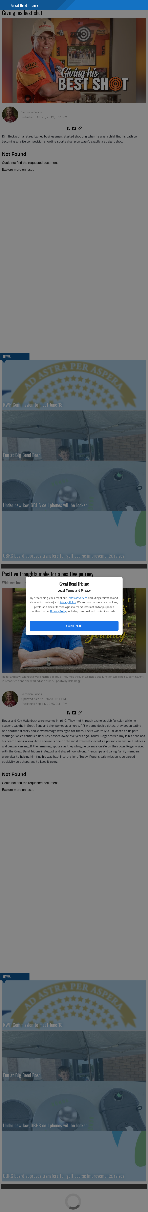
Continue (74, 625)
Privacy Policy (68, 602)
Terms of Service (77, 598)
